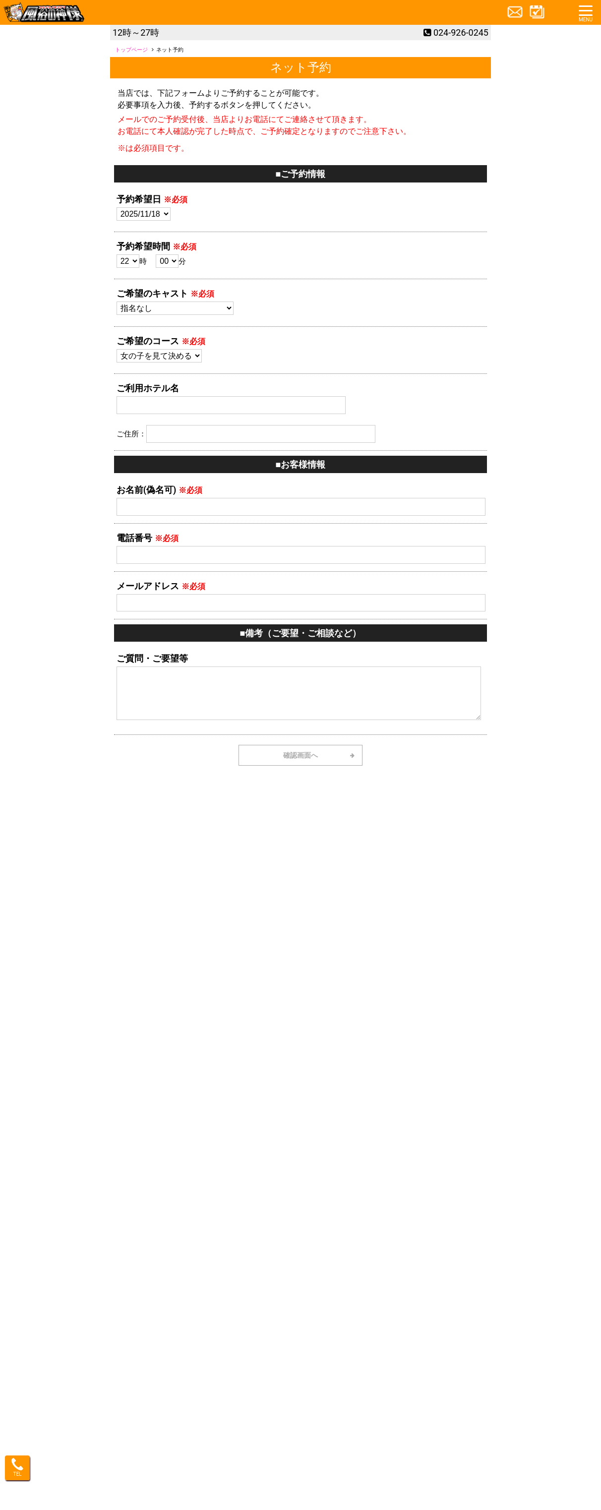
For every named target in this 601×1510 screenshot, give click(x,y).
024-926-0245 (460, 32)
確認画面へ (300, 755)
